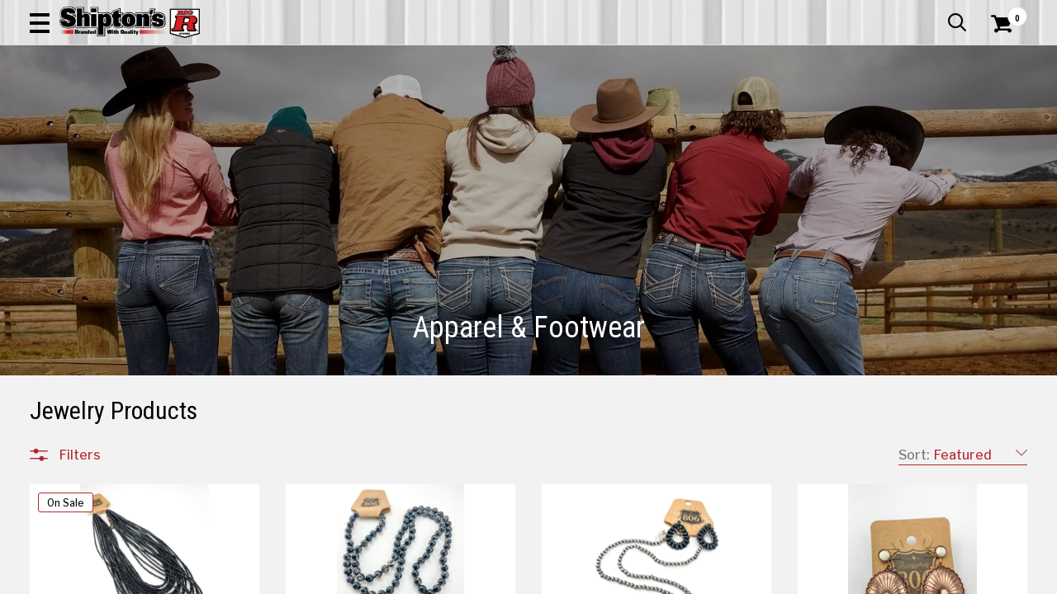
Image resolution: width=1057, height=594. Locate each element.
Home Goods (476, 111)
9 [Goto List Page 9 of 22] (750, 578)
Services (1004, 12)
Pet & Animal (820, 111)
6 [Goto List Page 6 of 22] (676, 578)
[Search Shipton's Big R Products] (479, 59)
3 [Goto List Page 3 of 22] (602, 578)
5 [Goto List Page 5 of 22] (651, 578)
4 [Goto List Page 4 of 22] (627, 578)
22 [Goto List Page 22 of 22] (874, 578)
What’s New (934, 12)
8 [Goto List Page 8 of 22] (726, 578)
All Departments (109, 552)
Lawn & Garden (719, 111)
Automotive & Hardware (245, 111)
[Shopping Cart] (999, 59)
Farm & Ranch (378, 111)
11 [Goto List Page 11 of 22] (800, 578)
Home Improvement (595, 111)
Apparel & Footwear (94, 111)
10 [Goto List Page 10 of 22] (775, 578)
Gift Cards (862, 12)
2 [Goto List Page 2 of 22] (578, 578)
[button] (591, 59)
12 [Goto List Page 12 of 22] (825, 578)
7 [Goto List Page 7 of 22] (701, 578)
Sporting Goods (922, 111)
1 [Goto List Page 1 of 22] (553, 578)
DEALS (1005, 111)
